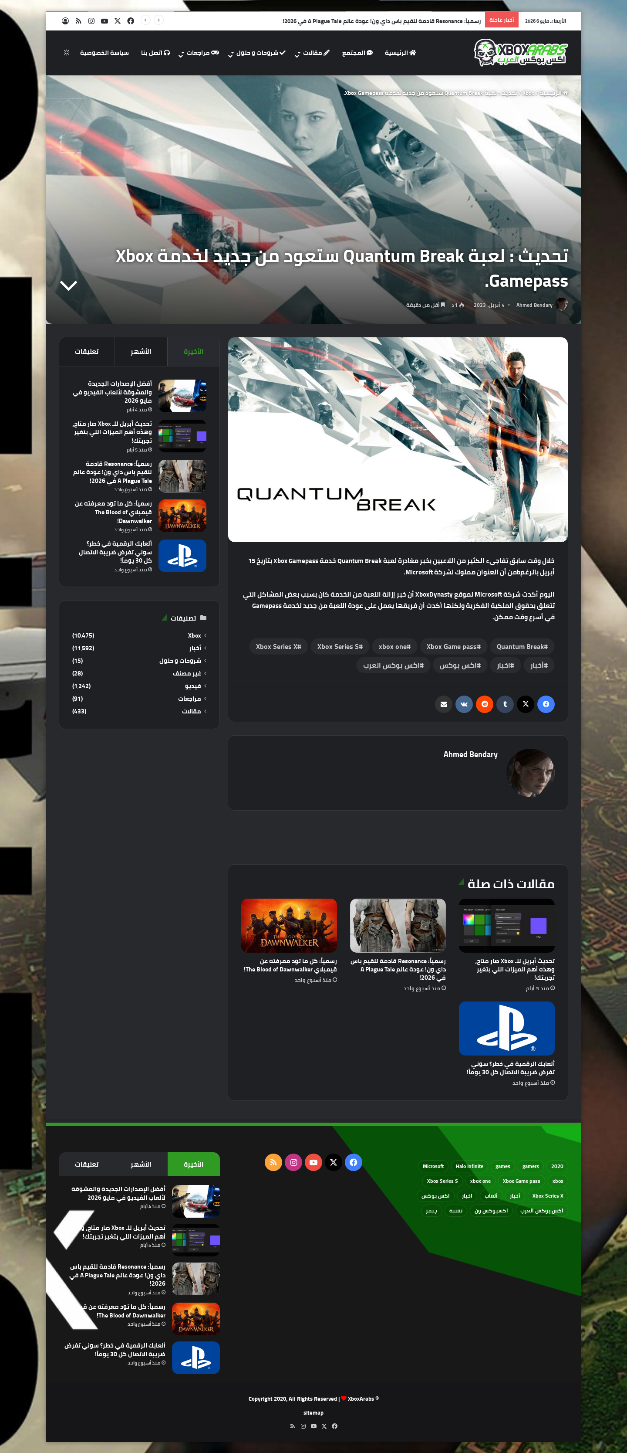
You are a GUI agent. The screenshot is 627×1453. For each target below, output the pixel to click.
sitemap (313, 1412)
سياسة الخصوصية (104, 52)
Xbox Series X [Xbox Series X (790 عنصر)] (548, 1196)
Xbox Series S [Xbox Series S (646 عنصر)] (442, 1181)
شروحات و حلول (261, 52)
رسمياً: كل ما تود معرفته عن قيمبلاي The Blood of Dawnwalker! (290, 965)
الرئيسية (400, 52)
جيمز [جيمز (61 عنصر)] (431, 1210)
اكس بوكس (458, 665)
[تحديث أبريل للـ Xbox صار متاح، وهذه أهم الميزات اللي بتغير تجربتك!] (507, 926)
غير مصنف (187, 673)
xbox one (393, 646)
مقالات (316, 52)
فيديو (193, 686)
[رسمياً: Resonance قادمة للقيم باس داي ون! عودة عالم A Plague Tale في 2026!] (398, 926)
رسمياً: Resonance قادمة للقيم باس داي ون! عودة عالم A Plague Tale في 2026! (382, 21)
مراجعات (203, 52)
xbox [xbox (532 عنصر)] (558, 1181)
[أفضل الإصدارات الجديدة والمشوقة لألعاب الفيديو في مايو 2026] (182, 396)
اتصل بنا (155, 52)
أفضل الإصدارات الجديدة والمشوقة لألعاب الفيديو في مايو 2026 (112, 392)
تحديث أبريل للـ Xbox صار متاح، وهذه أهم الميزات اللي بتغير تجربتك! (515, 969)
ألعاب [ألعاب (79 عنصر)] (491, 1196)
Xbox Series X (276, 646)
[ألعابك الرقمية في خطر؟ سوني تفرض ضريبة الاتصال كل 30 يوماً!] (507, 1028)
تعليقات (86, 351)
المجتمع (357, 52)
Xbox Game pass (452, 646)
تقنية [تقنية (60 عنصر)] (455, 1210)
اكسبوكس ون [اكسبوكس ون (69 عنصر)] (491, 1210)
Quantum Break (520, 646)
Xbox (528, 93)
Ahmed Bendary (534, 305)
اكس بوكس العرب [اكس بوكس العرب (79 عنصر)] (541, 1210)
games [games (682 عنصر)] (503, 1166)
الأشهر (141, 351)
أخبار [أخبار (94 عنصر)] (515, 1196)
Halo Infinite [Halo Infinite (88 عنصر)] (469, 1166)
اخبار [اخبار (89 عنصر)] (467, 1196)
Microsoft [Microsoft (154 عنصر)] (433, 1166)
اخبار (503, 665)
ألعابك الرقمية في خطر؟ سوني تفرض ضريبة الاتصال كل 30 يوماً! (511, 1068)
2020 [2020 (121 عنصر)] (557, 1166)
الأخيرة (194, 351)
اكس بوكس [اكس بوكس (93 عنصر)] (435, 1196)
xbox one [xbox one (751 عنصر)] (480, 1181)
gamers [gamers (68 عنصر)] (530, 1166)
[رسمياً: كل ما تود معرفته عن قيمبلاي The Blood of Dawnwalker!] (289, 926)
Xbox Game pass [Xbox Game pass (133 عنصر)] (521, 1181)
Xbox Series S (338, 646)
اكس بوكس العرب (391, 665)
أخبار (537, 665)
